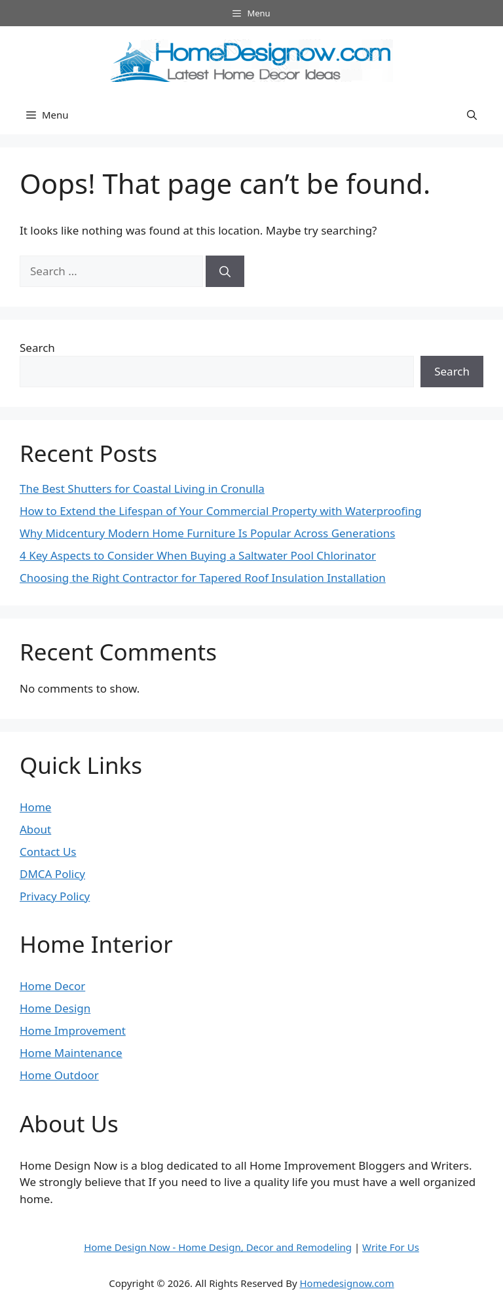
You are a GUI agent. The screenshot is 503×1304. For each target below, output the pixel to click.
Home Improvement (73, 1030)
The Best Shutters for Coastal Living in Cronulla (142, 488)
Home (35, 807)
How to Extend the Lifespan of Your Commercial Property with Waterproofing (221, 510)
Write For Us (390, 1247)
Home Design (55, 1008)
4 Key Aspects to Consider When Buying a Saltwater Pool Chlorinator (198, 555)
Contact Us (48, 851)
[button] (472, 114)
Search (37, 347)
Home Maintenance (71, 1052)
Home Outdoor (59, 1075)
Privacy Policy (55, 896)
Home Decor (52, 985)
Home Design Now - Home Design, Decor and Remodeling (218, 1247)
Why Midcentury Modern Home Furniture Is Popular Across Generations (207, 533)
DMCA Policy (52, 873)
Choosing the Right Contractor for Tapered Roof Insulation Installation (203, 577)
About (35, 829)
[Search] (225, 271)
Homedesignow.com (346, 1283)
